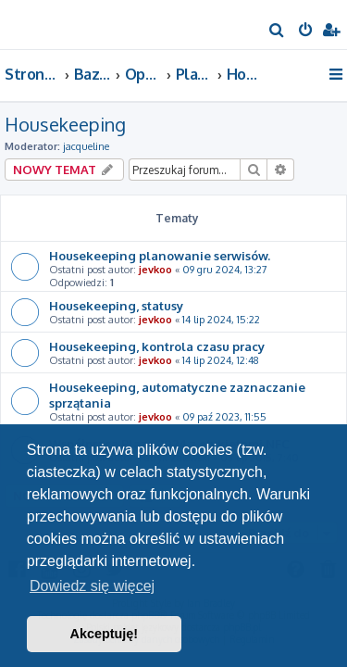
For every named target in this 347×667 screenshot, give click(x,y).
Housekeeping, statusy (116, 305)
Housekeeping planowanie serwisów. (159, 255)
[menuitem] (277, 31)
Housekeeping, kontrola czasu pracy (157, 346)
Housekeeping (65, 124)
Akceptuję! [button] (104, 633)
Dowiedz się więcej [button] (92, 586)
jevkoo (155, 269)
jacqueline (86, 146)
